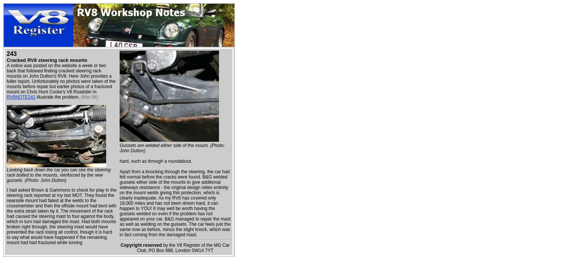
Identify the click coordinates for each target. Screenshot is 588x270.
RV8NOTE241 (21, 97)
